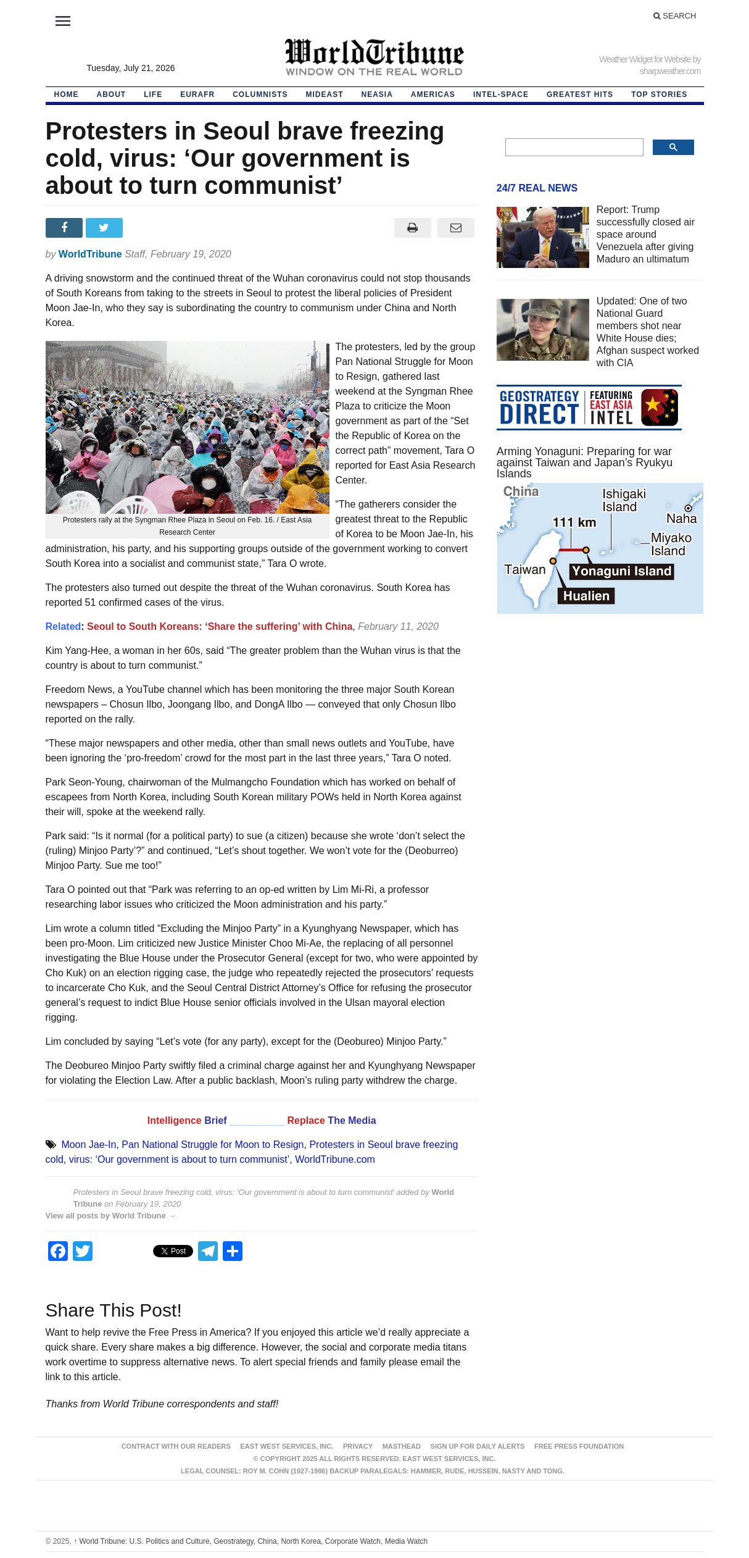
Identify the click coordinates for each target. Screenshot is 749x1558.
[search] (573, 147)
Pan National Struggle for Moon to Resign (213, 1144)
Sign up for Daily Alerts (478, 1446)
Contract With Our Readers (176, 1446)
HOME (66, 94)
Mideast (325, 94)
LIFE (153, 94)
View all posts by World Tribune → (111, 1215)
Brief (217, 1120)
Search (675, 15)
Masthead (402, 1446)
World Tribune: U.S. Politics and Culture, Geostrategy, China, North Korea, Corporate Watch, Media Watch (250, 1541)
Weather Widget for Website (645, 59)
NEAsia (377, 94)
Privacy (358, 1446)
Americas (433, 94)
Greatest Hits (580, 94)
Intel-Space (501, 94)
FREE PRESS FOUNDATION (579, 1446)
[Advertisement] (600, 740)
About (111, 94)
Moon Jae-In (88, 1144)
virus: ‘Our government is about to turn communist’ (179, 1159)
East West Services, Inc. (287, 1446)
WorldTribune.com (335, 1159)
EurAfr (197, 94)
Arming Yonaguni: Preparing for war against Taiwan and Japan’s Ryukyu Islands (585, 462)
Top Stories (659, 94)
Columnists (260, 94)
